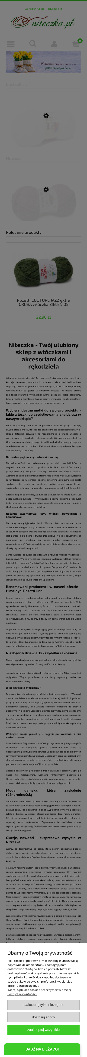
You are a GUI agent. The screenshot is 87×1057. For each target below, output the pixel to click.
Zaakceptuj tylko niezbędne (43, 1005)
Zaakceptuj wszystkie (43, 1030)
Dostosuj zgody (43, 1017)
